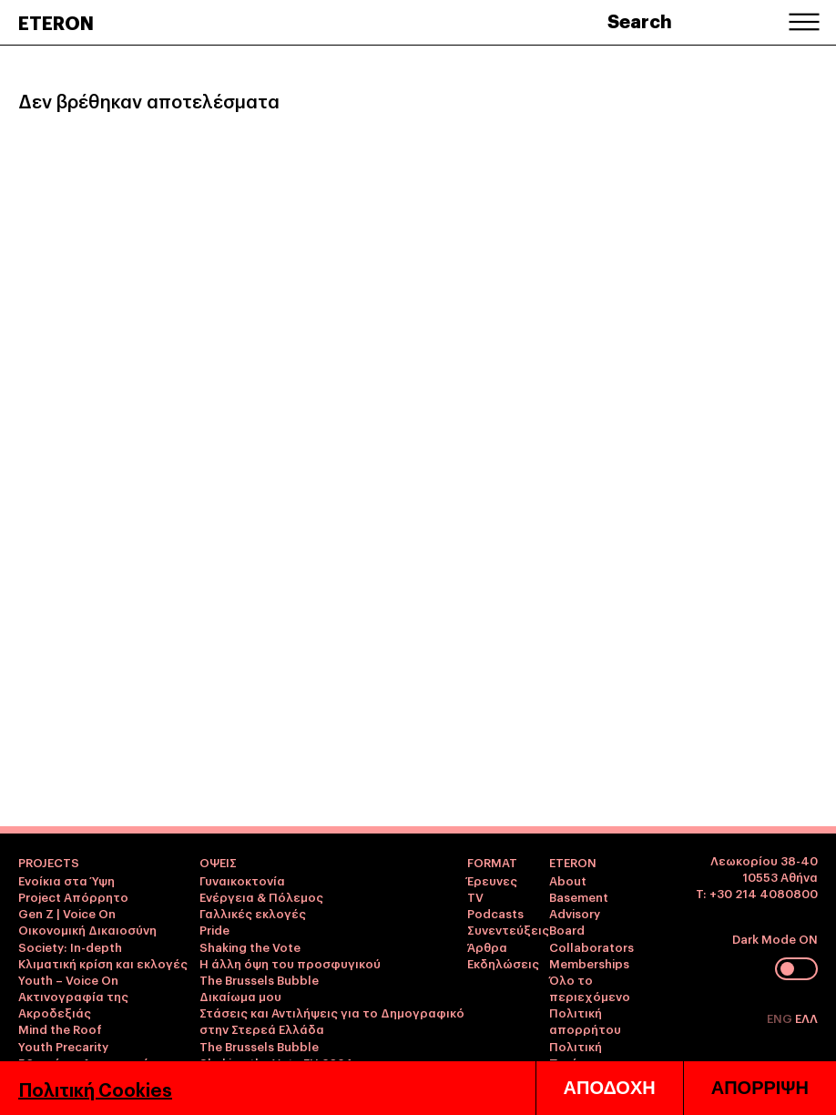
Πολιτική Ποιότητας (582, 1054)
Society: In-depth (70, 946)
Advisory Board (574, 921)
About (567, 880)
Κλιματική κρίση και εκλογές (103, 963)
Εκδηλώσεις (503, 963)
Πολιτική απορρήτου (585, 1020)
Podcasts (495, 913)
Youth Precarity (63, 1046)
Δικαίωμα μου (240, 995)
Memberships (589, 963)
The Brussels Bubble (259, 979)
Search (639, 20)
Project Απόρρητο (73, 896)
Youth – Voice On (68, 979)
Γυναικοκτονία (242, 880)
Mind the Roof (60, 1028)
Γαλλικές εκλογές (252, 913)
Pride (214, 929)
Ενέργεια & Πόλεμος (261, 896)
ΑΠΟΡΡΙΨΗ (760, 1088)
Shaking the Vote (250, 946)
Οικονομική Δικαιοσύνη (87, 929)
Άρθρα (487, 946)
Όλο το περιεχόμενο (589, 987)
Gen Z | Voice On (67, 913)
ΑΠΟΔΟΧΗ (610, 1088)
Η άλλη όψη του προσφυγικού (290, 963)
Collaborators (591, 946)
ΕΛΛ (806, 1017)
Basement (578, 896)
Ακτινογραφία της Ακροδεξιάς (73, 1003)
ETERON (56, 22)
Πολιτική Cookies (95, 1089)
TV (475, 896)
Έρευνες (492, 880)
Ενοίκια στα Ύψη (66, 880)
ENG (781, 1017)
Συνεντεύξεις (508, 929)
